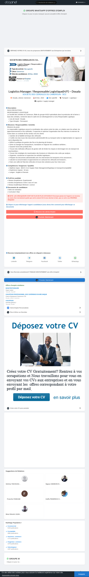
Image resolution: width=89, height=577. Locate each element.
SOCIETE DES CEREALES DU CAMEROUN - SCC (44, 94)
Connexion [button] (80, 2)
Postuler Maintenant (44, 217)
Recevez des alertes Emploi (44, 212)
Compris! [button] (81, 574)
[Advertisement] (44, 31)
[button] (46, 2)
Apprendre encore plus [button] (10, 575)
